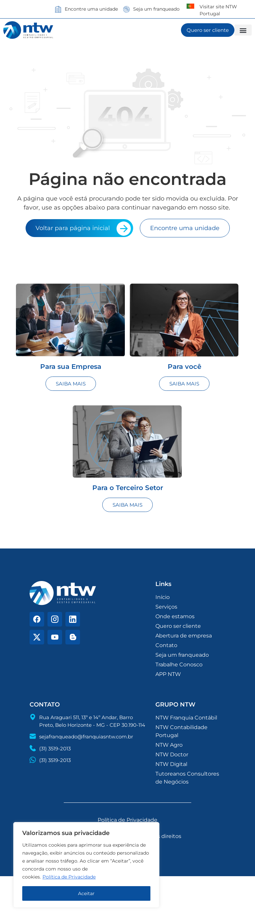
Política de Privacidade (69, 877)
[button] (243, 30)
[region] (86, 865)
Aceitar (86, 893)
